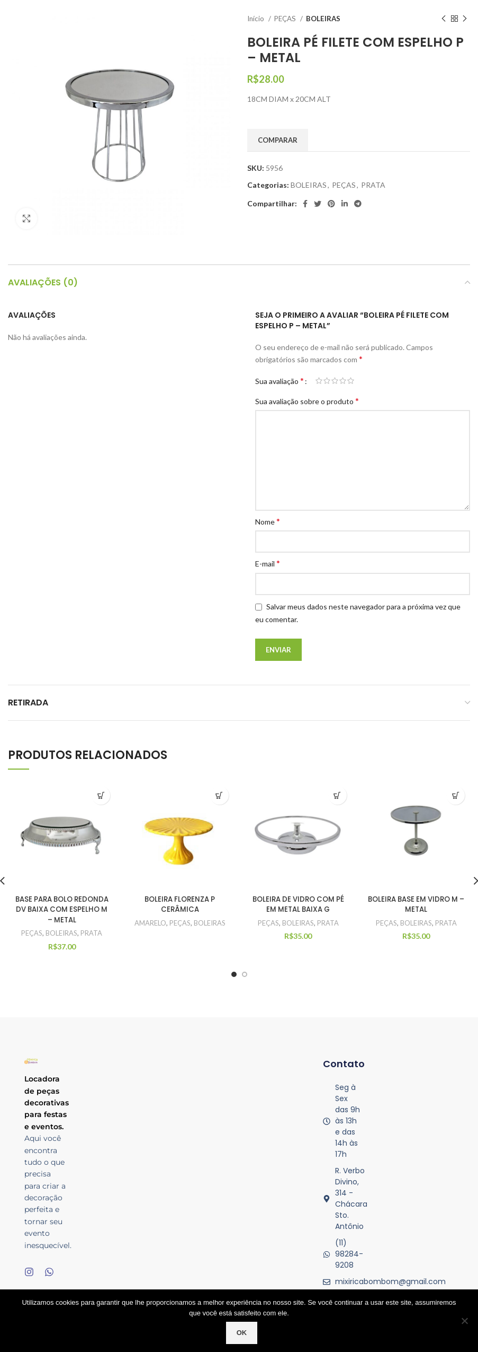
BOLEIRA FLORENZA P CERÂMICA (180, 904)
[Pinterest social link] (331, 204)
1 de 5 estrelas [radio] (319, 381)
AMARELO (149, 923)
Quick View (101, 795)
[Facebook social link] (305, 204)
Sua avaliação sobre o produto (307, 401)
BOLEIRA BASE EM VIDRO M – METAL (416, 904)
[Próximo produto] (464, 19)
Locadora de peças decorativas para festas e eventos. (46, 1102)
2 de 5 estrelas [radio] (327, 381)
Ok (242, 1333)
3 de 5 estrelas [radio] (335, 381)
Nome (267, 521)
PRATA (373, 184)
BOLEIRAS (323, 18)
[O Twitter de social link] (317, 204)
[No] (464, 1320)
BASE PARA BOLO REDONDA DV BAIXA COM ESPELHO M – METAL (62, 909)
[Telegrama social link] (358, 204)
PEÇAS (285, 18)
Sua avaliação (279, 381)
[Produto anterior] (443, 19)
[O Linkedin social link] (344, 204)
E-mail (267, 563)
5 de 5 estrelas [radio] (351, 381)
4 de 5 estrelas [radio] (343, 381)
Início (256, 18)
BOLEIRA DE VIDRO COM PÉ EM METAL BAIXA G (298, 904)
